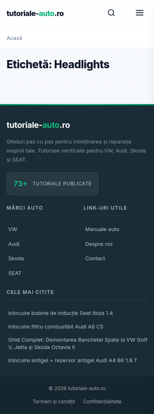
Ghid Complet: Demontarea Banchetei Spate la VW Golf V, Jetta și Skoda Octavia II (77, 343)
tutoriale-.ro (35, 13)
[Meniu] (139, 13)
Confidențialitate (102, 401)
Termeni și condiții (54, 401)
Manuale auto (102, 229)
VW (12, 229)
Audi (14, 244)
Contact (95, 258)
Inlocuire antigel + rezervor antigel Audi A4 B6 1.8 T (73, 360)
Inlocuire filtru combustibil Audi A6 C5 (55, 326)
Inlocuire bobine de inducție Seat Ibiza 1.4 (60, 313)
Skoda (16, 258)
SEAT (14, 273)
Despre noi (99, 244)
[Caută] (111, 13)
